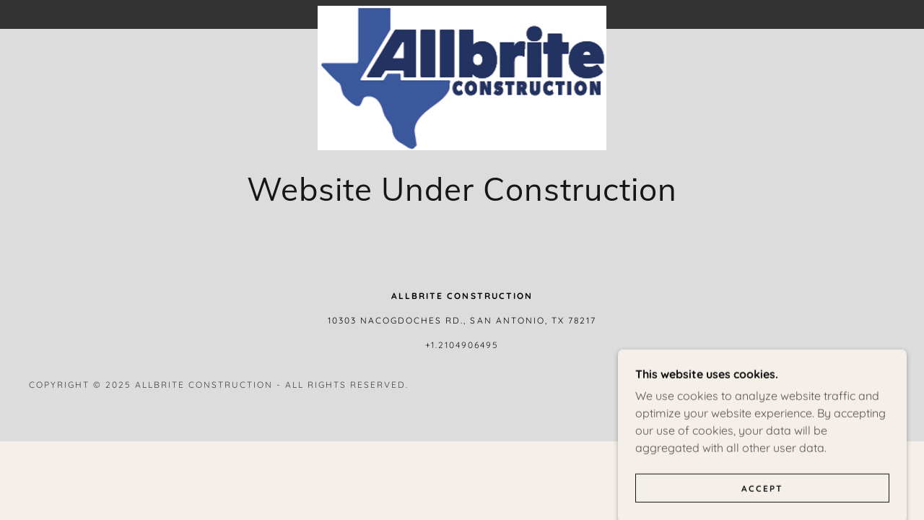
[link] (462, 11)
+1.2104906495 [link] (462, 344)
